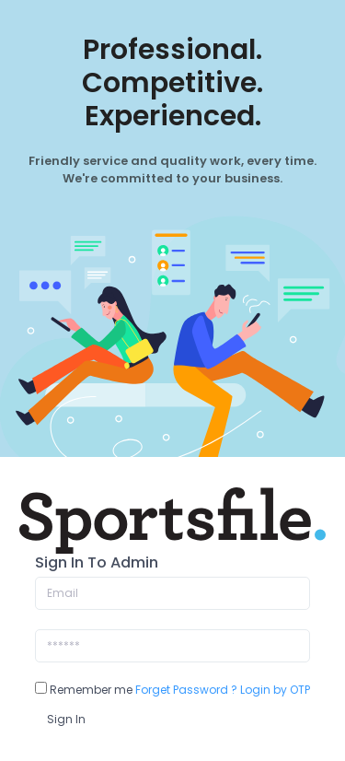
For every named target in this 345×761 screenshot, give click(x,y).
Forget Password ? (186, 689)
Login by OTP (275, 689)
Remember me (83, 689)
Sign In (66, 719)
